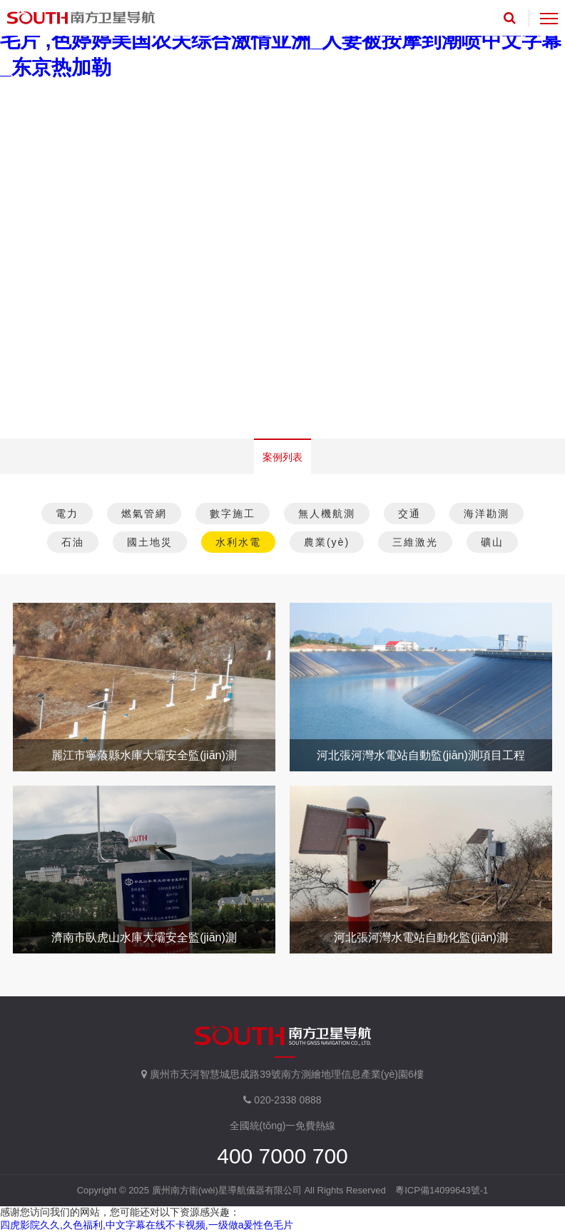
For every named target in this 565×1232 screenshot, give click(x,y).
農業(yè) (327, 542)
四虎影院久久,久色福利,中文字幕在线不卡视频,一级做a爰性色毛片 (146, 1225)
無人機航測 (326, 513)
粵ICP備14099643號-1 (441, 1190)
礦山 (492, 542)
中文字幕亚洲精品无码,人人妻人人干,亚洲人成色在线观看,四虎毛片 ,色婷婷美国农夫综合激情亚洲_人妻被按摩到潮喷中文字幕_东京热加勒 (280, 40)
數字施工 (232, 513)
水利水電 (238, 542)
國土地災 (150, 542)
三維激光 (415, 542)
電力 (67, 513)
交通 (409, 513)
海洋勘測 (486, 513)
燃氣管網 (144, 513)
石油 (72, 542)
